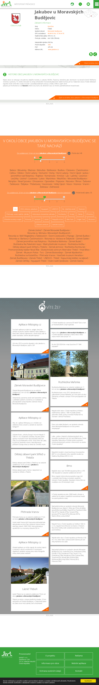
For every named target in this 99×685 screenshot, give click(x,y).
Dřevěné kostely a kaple (12, 219)
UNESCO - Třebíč (51, 258)
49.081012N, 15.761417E (56, 33)
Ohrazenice (37, 181)
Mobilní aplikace (79, 663)
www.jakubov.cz (53, 49)
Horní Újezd (75, 173)
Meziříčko (61, 178)
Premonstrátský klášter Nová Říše (23, 249)
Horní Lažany (62, 173)
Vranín (86, 184)
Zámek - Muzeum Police (27, 252)
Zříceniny (89, 214)
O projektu (50, 655)
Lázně (46, 219)
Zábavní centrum (42, 224)
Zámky (80, 214)
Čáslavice (70, 170)
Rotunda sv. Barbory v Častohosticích (26, 238)
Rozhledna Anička (76, 244)
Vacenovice (47, 184)
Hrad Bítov (84, 249)
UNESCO (55, 209)
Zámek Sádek (82, 238)
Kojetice (39, 175)
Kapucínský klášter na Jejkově (74, 258)
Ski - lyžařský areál (68, 209)
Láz (67, 175)
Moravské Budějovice (55, 31)
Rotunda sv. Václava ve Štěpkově (59, 238)
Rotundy (28, 219)
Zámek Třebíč (35, 258)
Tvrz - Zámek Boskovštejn (51, 252)
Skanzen (82, 209)
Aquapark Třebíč (39, 260)
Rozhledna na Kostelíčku (26, 255)
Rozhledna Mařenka (57, 241)
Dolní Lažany (31, 173)
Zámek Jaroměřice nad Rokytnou (31, 241)
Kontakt (78, 671)
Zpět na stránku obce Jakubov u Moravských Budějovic (78, 97)
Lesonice (83, 175)
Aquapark (44, 209)
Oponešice (49, 181)
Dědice (20, 173)
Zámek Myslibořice (73, 252)
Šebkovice (14, 184)
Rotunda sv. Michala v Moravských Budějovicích (48, 233)
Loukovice (32, 178)
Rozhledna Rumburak (75, 247)
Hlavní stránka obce (91, 63)
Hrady (72, 214)
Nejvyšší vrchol (57, 219)
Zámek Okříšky (22, 260)
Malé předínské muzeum (54, 244)
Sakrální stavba (57, 224)
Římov (78, 181)
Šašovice (87, 181)
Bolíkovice (51, 170)
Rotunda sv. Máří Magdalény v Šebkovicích (27, 235)
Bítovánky (22, 170)
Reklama (79, 655)
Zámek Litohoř (35, 230)
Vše (15, 209)
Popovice (60, 181)
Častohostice (82, 170)
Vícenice (77, 184)
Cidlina (13, 173)
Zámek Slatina (76, 260)
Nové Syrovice (24, 181)
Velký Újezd (59, 184)
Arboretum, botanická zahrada (43, 214)
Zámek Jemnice (56, 247)
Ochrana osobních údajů (50, 671)
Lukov (41, 178)
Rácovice (70, 181)
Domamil (43, 173)
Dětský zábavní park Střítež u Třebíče (30, 247)
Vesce (69, 184)
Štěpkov (24, 184)
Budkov (61, 170)
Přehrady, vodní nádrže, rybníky (17, 214)
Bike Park (70, 219)
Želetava (44, 186)
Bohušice (41, 170)
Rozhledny (62, 214)
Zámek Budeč (75, 241)
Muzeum (91, 219)
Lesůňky (14, 178)
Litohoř (23, 178)
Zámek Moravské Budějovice (56, 230)
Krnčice (60, 175)
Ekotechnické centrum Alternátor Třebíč (59, 249)
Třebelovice (35, 184)
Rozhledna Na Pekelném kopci (27, 244)
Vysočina (51, 26)
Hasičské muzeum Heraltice (70, 255)
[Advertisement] (49, 120)
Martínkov (50, 178)
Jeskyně (37, 219)
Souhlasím (88, 681)
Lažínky (74, 175)
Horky (52, 173)
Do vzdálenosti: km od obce (41, 153)
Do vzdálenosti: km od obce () (39, 193)
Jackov (85, 173)
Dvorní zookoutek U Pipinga (61, 235)
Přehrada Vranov (47, 255)
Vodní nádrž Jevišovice (58, 260)
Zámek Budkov (82, 235)
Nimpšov (12, 181)
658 (49, 45)
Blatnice (31, 170)
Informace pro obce (50, 663)
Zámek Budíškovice (19, 258)
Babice (13, 170)
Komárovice (50, 175)
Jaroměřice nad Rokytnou (22, 175)
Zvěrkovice (54, 186)
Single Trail (81, 219)
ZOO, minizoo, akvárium (28, 209)
